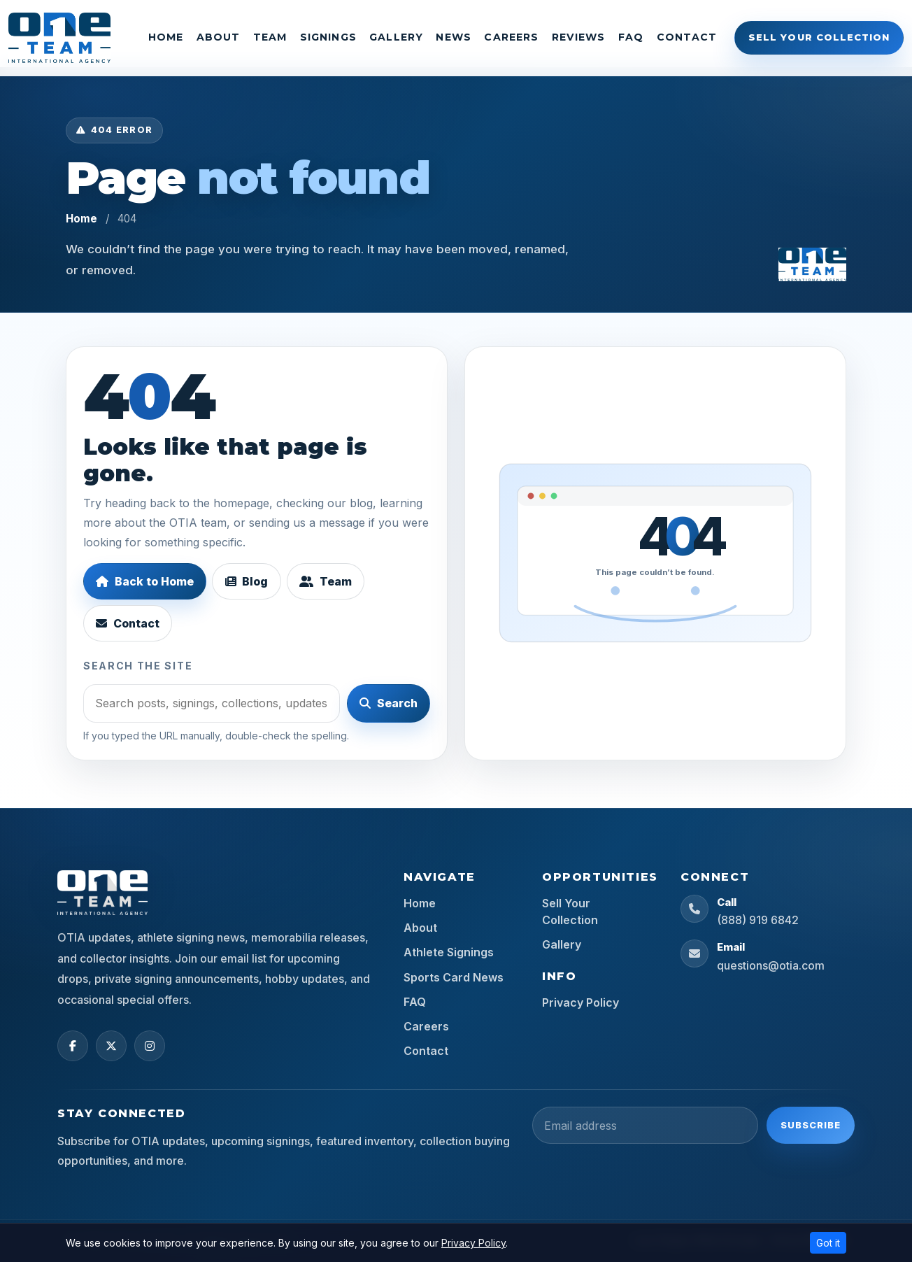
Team (270, 37)
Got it (828, 1243)
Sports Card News (454, 977)
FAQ (630, 37)
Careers (511, 37)
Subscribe (811, 1124)
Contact (687, 37)
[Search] (211, 703)
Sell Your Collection (819, 37)
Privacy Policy (580, 1002)
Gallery (396, 37)
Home (166, 37)
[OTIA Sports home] (812, 263)
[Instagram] (149, 1045)
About (219, 37)
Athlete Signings (449, 952)
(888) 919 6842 (758, 920)
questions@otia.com (771, 965)
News (453, 37)
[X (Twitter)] (111, 1045)
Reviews (579, 37)
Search (388, 703)
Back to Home (145, 581)
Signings (328, 37)
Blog (247, 581)
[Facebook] (72, 1045)
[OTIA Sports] (59, 37)
